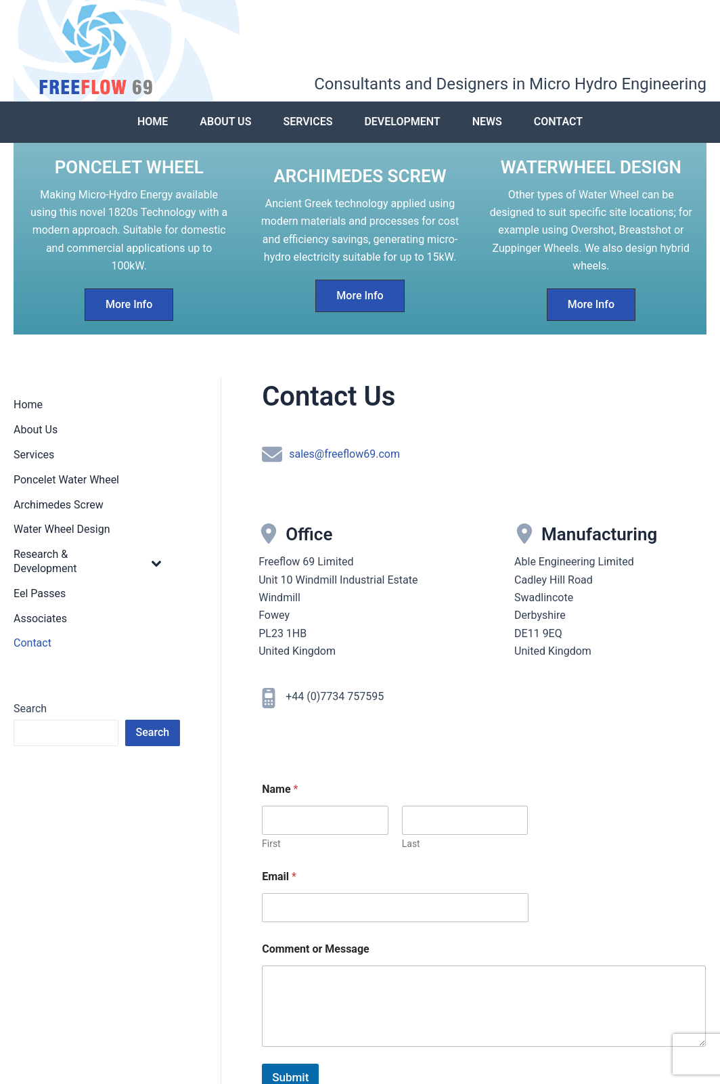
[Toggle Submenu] (156, 564)
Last (411, 845)
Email (279, 877)
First (271, 845)
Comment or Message (315, 950)
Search (30, 710)
